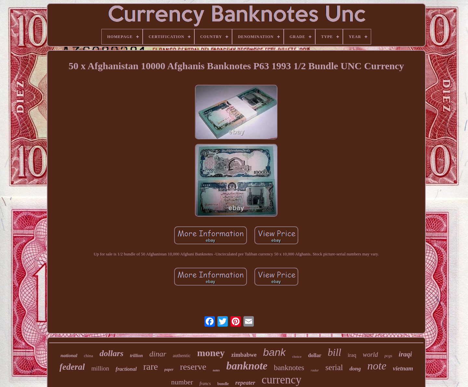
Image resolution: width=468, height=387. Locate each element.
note (376, 366)
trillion (136, 355)
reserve (193, 367)
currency (281, 379)
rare (150, 366)
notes (216, 370)
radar (315, 370)
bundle (223, 383)
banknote (246, 366)
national (68, 355)
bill (334, 352)
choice (297, 356)
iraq (352, 355)
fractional (126, 369)
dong (355, 369)
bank (274, 352)
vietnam (403, 368)
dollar (314, 355)
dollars (111, 353)
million (100, 368)
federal (72, 367)
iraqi (405, 354)
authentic (182, 355)
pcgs (388, 355)
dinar (158, 354)
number (182, 382)
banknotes (289, 368)
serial (334, 367)
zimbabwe (244, 355)
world (370, 354)
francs (205, 383)
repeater (245, 383)
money (211, 352)
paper (169, 369)
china (88, 355)
